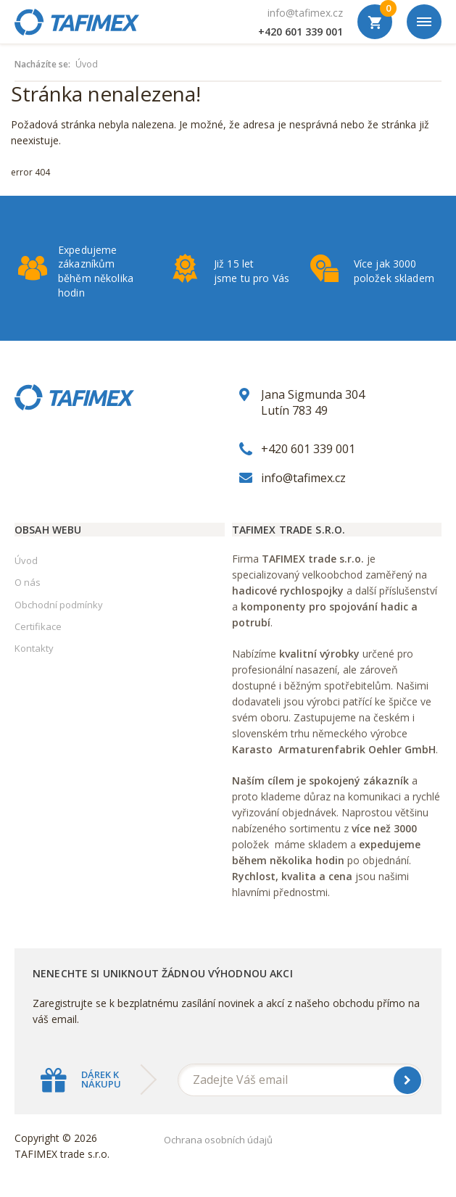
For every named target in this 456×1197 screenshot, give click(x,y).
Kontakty (34, 648)
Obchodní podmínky (58, 604)
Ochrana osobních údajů (218, 1139)
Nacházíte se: (42, 64)
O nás (27, 582)
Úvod (86, 64)
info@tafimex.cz (305, 13)
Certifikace (38, 626)
